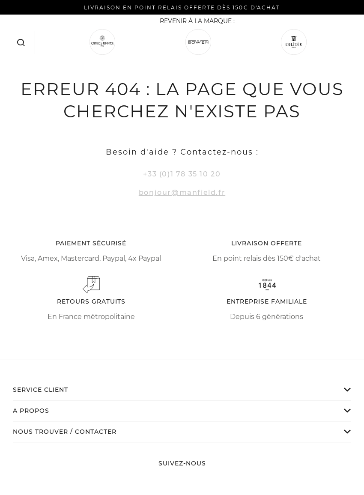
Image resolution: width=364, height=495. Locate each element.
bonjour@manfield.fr (182, 192)
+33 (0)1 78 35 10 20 (182, 174)
